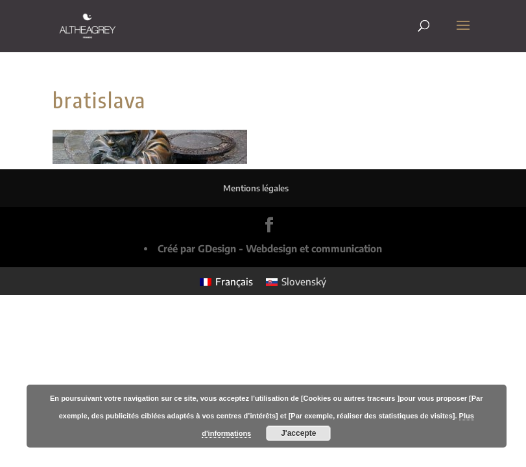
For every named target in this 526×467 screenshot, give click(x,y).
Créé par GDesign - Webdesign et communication (270, 248)
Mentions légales (256, 188)
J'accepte (298, 433)
